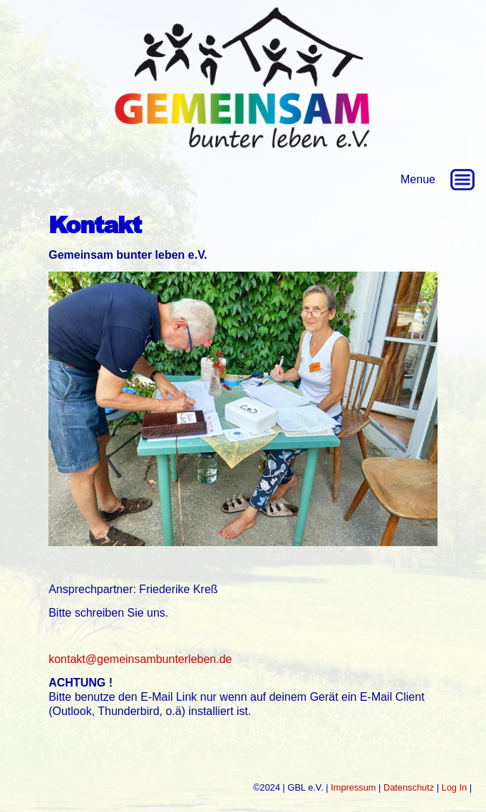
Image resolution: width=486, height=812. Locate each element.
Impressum (353, 787)
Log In (454, 787)
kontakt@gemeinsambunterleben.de (140, 659)
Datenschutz (408, 787)
